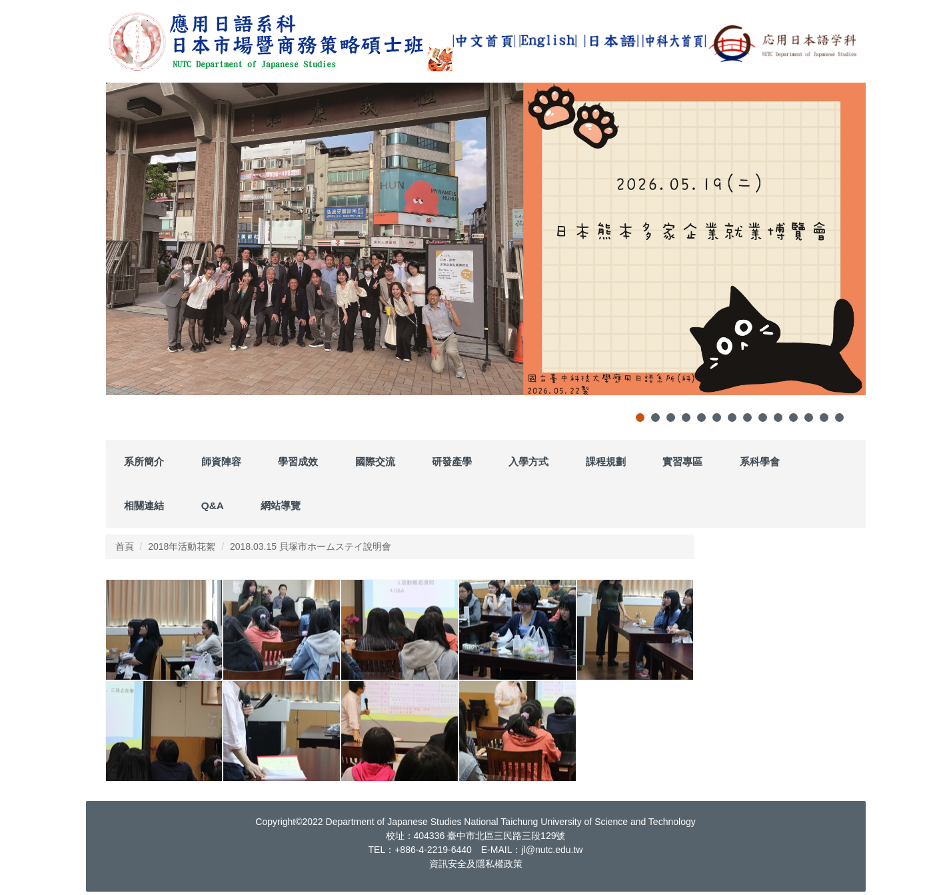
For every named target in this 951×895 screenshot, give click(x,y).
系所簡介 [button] (144, 461)
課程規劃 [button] (606, 461)
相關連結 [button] (144, 505)
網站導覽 (281, 505)
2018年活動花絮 (181, 546)
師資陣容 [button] (221, 461)
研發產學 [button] (452, 461)
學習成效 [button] (298, 461)
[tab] (640, 417)
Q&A (212, 505)
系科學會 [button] (760, 461)
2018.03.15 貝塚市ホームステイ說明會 (310, 546)
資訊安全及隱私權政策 (475, 863)
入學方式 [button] (528, 461)
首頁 (124, 546)
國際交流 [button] (375, 461)
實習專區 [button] (682, 461)
